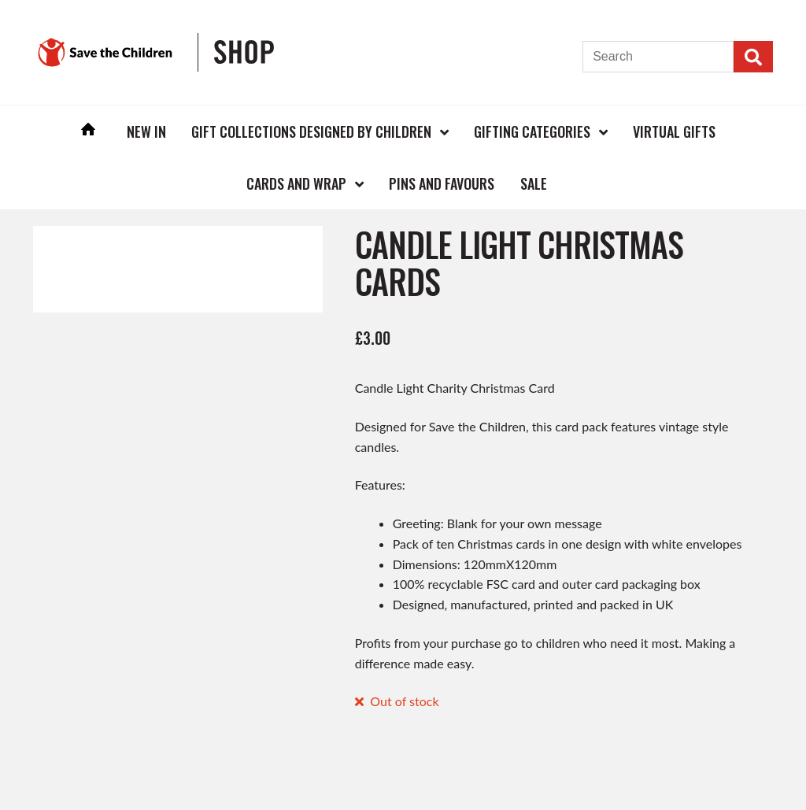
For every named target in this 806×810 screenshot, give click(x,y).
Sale (533, 183)
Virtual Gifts (674, 131)
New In (146, 131)
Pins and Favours (441, 183)
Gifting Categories (532, 131)
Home (88, 131)
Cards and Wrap (296, 183)
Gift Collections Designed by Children (311, 131)
